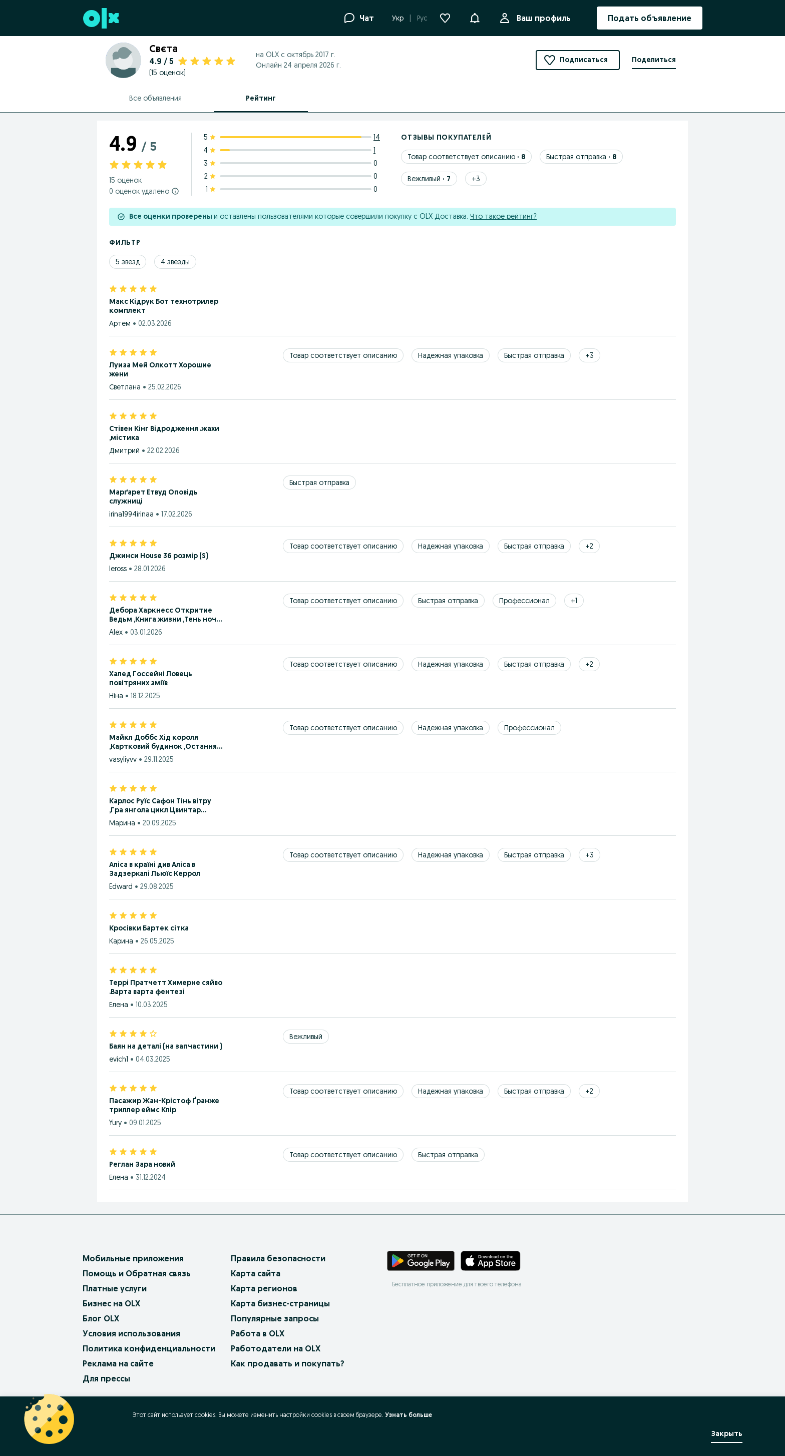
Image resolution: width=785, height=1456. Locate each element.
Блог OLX (101, 1318)
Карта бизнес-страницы (280, 1303)
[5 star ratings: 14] (292, 137)
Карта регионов (264, 1288)
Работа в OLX (257, 1333)
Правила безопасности (278, 1258)
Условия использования (131, 1333)
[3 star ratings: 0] (292, 163)
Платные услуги (115, 1288)
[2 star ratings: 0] (292, 176)
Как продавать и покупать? (287, 1363)
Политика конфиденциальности (149, 1348)
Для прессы (106, 1378)
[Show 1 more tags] (574, 601)
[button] (475, 17)
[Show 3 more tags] (476, 179)
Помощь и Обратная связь (137, 1273)
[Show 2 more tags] (589, 546)
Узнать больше (408, 1414)
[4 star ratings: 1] (292, 150)
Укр (398, 18)
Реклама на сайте (118, 1363)
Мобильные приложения (133, 1258)
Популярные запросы (275, 1318)
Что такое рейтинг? (503, 216)
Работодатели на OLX (275, 1348)
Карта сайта (255, 1273)
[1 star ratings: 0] (292, 189)
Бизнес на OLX (111, 1303)
